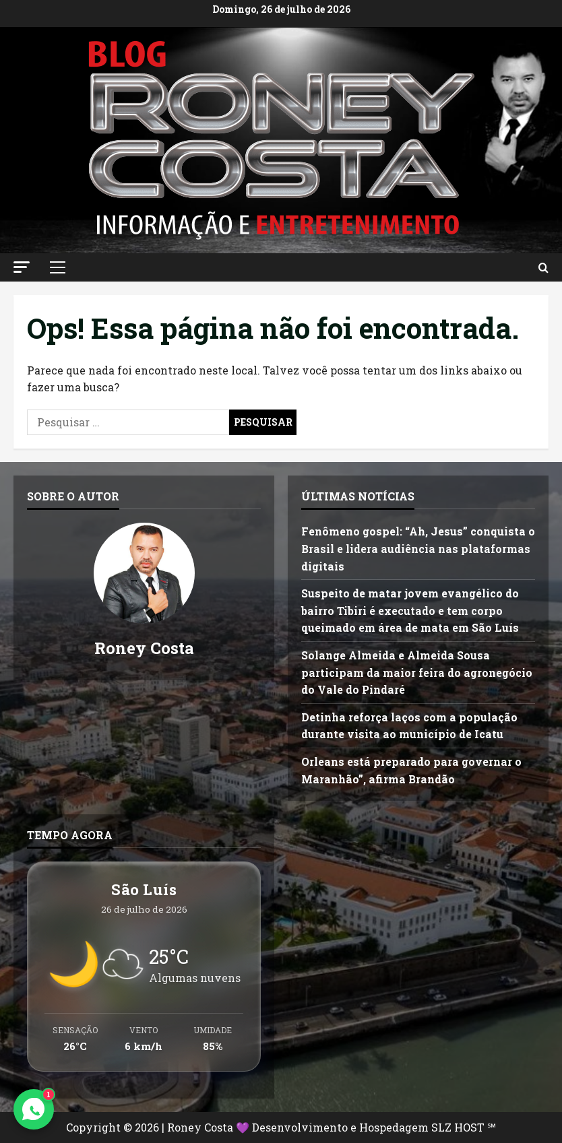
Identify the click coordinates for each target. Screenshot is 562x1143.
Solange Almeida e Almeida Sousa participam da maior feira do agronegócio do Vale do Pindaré (416, 672)
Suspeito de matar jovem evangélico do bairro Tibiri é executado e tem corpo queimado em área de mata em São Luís (410, 610)
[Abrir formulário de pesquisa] (543, 268)
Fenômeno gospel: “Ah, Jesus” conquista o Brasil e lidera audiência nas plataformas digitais (418, 548)
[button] (21, 267)
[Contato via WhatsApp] (33, 1109)
